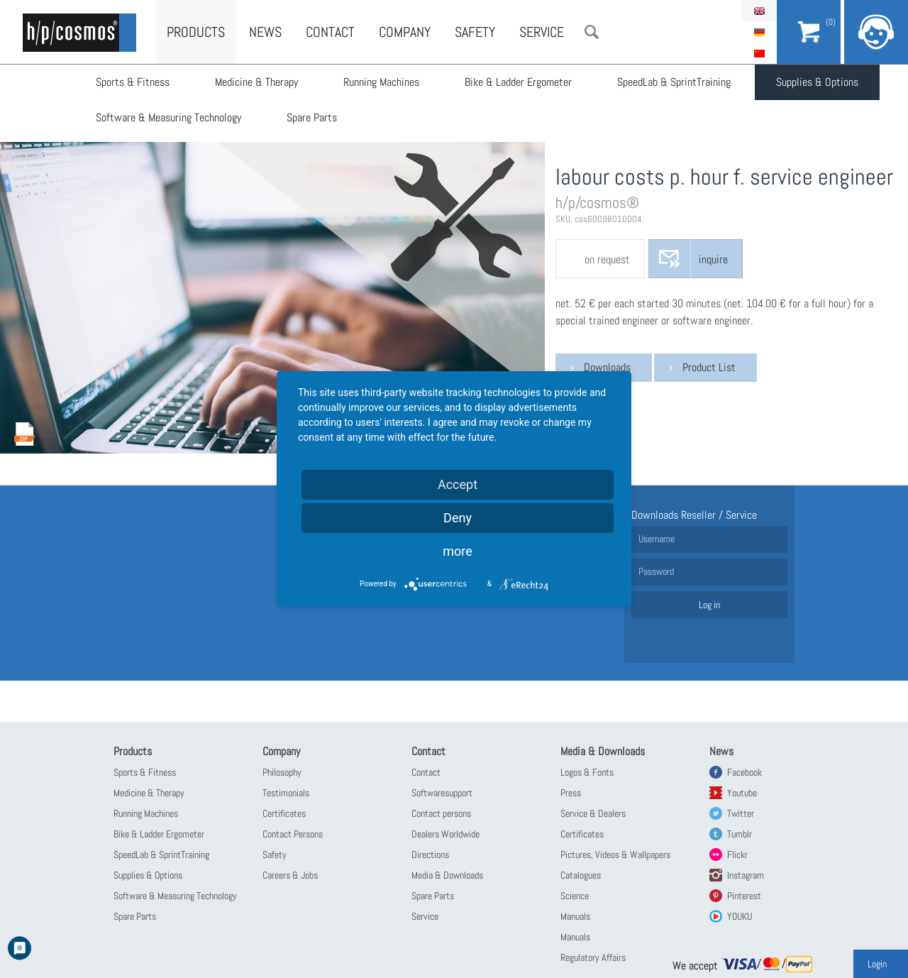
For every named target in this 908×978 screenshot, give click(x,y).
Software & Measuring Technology (168, 117)
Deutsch (759, 32)
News (265, 32)
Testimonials (285, 792)
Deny (457, 517)
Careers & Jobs (290, 875)
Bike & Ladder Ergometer (518, 82)
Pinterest (744, 895)
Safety (475, 32)
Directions (430, 854)
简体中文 (759, 53)
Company (405, 32)
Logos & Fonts (587, 772)
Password (656, 571)
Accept (457, 484)
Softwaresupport (441, 792)
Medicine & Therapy (256, 82)
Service (541, 32)
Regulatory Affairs (593, 957)
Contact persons (441, 813)
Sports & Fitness (133, 82)
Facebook (744, 772)
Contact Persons (292, 834)
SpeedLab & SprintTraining (674, 82)
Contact (330, 32)
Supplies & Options (817, 82)
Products (196, 32)
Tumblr (739, 834)
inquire (713, 259)
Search (591, 32)
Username (656, 538)
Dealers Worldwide (445, 834)
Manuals (575, 916)
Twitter (740, 813)
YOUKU (739, 916)
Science (574, 895)
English (759, 10)
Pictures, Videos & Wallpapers (615, 854)
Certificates (284, 813)
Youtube (742, 792)
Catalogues (580, 875)
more (457, 551)
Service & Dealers (593, 813)
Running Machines (381, 82)
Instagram (745, 875)
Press (570, 792)
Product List (709, 367)
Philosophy (281, 772)
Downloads (607, 367)
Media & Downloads (447, 875)
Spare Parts (312, 117)
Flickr (737, 854)
